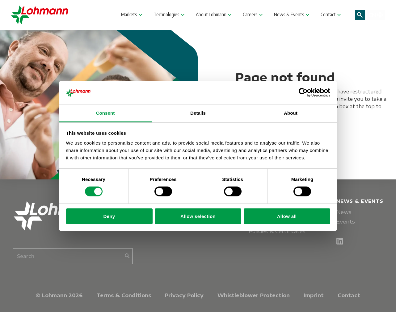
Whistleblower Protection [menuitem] (253, 295)
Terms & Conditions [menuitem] (123, 295)
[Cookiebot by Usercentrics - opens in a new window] (303, 92)
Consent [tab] (105, 113)
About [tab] (290, 113)
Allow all (287, 216)
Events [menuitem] (345, 221)
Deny (109, 216)
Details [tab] (198, 113)
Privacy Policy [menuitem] (184, 295)
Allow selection (198, 216)
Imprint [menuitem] (314, 295)
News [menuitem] (344, 212)
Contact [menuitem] (349, 295)
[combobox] (73, 256)
